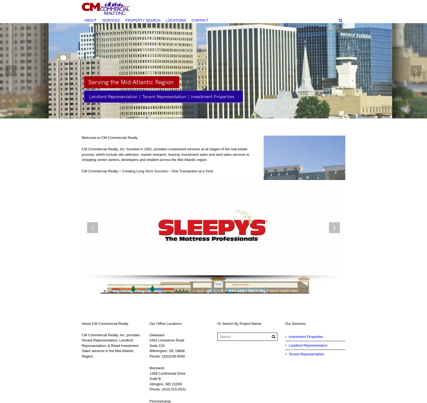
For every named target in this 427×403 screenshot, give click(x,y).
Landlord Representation (308, 345)
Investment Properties (306, 337)
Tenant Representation (306, 354)
